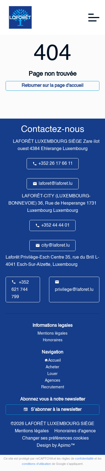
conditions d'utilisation (36, 464)
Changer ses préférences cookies (55, 438)
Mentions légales (32, 431)
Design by (55, 445)
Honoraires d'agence (75, 431)
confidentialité (84, 458)
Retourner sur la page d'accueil (52, 86)
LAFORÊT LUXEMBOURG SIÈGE (47, 141)
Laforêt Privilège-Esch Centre (35, 257)
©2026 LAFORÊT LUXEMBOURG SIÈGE (52, 424)
